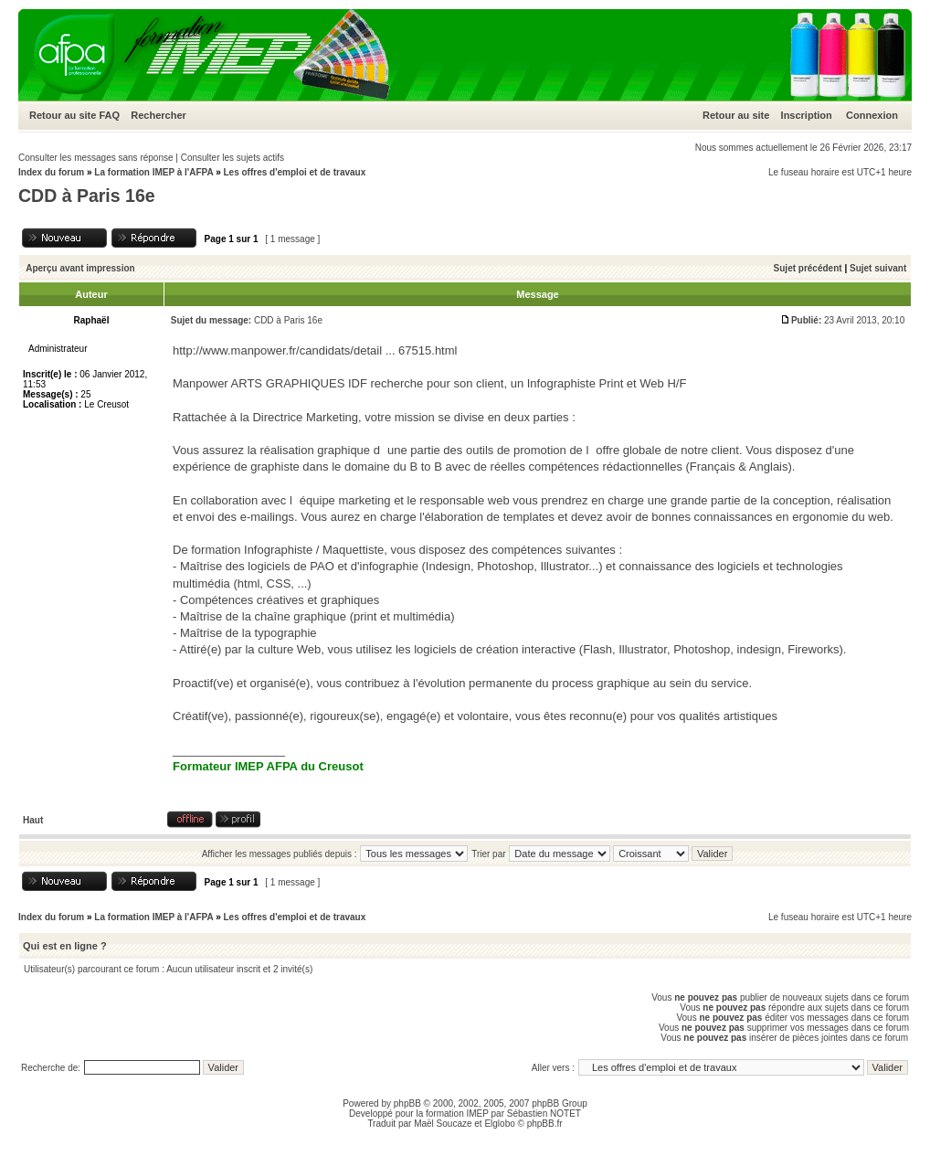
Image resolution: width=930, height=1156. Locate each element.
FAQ (109, 115)
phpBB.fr (545, 1124)
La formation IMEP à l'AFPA (153, 172)
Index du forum (51, 172)
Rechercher (158, 115)
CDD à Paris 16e (86, 196)
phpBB (407, 1103)
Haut (33, 820)
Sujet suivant (878, 268)
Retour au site (62, 115)
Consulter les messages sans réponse (96, 158)
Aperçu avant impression (80, 268)
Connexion (872, 115)
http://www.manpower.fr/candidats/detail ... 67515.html (315, 350)
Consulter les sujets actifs (232, 158)
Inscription (806, 115)
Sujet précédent (808, 268)
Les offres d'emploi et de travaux (294, 172)
